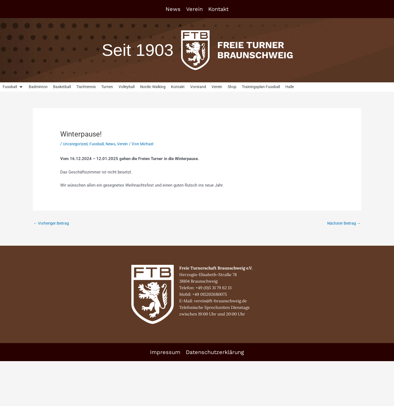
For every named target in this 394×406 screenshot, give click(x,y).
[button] (13, 87)
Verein (194, 9)
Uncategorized (76, 144)
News (173, 9)
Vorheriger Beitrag (52, 223)
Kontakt (218, 9)
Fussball (98, 144)
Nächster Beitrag (343, 223)
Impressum (165, 352)
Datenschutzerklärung (215, 352)
